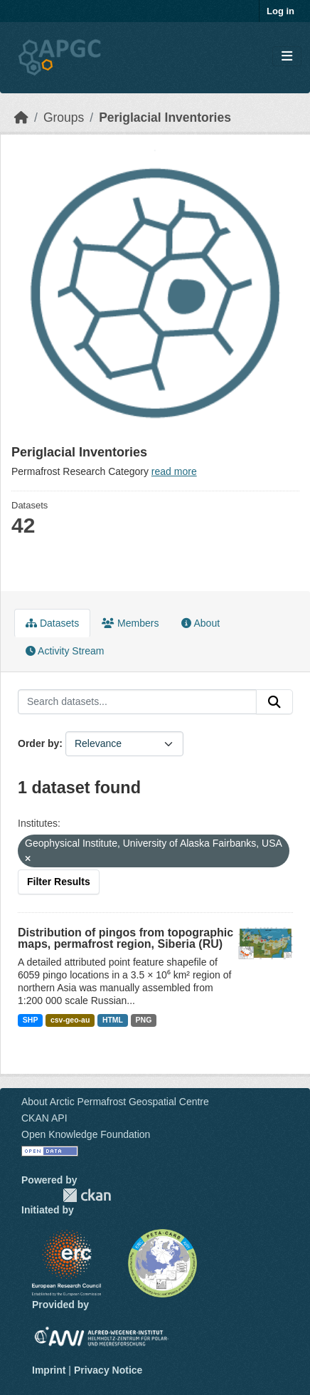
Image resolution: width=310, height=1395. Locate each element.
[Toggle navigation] (286, 56)
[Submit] (274, 702)
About (200, 623)
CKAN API (44, 1118)
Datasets (52, 623)
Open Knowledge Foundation (85, 1134)
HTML (112, 1019)
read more (174, 471)
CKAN (87, 1195)
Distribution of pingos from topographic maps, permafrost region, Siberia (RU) (125, 938)
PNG (144, 1019)
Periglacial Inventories (165, 117)
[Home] (21, 117)
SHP (30, 1019)
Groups (63, 117)
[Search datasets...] (137, 702)
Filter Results (58, 881)
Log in (280, 11)
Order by (38, 743)
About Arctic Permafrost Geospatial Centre (115, 1101)
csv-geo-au (70, 1019)
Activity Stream (65, 651)
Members (130, 623)
